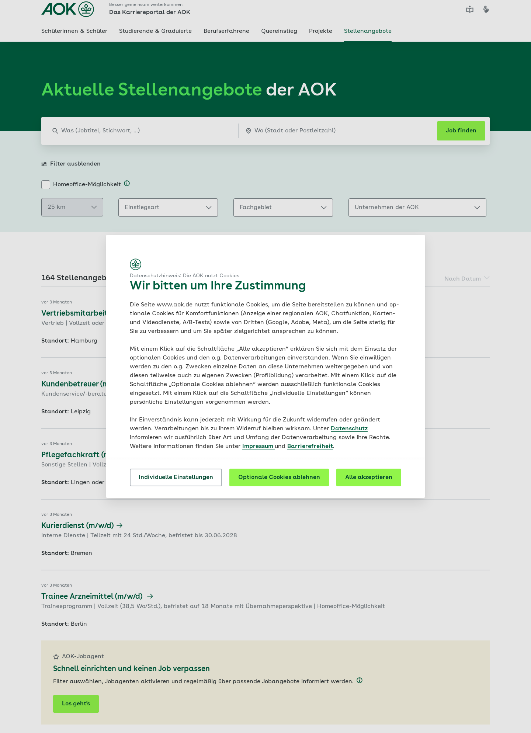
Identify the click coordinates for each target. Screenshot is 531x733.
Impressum (258, 446)
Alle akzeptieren (368, 477)
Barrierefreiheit (310, 446)
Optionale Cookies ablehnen (279, 477)
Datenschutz (349, 429)
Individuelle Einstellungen (176, 477)
